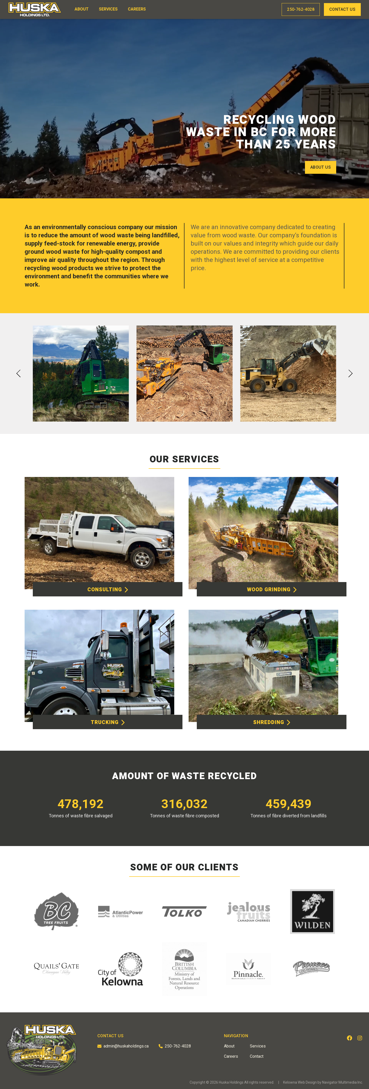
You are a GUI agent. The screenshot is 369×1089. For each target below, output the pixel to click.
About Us (320, 167)
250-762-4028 (300, 9)
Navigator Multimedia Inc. (342, 1082)
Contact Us (342, 9)
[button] (18, 373)
